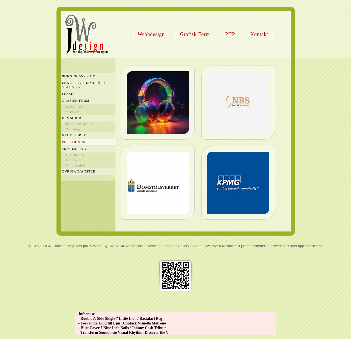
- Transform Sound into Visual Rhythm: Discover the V (122, 332)
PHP (230, 34)
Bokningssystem (79, 76)
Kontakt (259, 34)
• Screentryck (74, 107)
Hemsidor (71, 118)
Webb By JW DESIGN (110, 246)
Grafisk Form (195, 34)
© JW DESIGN (39, 246)
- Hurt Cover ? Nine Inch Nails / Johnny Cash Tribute (120, 328)
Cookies (58, 246)
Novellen (154, 246)
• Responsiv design (79, 124)
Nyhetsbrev (74, 135)
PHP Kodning (74, 142)
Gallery (183, 246)
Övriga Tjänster (78, 171)
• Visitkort (72, 112)
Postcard (136, 246)
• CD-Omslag (74, 155)
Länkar (169, 246)
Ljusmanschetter (252, 246)
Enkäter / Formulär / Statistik (83, 85)
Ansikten (314, 246)
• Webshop (72, 129)
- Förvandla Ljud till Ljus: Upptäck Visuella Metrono (120, 323)
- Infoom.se (85, 314)
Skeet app (296, 246)
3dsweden (276, 246)
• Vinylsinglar (75, 165)
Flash (68, 94)
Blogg (197, 246)
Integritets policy (79, 246)
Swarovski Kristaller (220, 246)
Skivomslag (74, 149)
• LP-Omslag (74, 160)
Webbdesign (151, 34)
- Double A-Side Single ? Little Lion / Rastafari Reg (118, 319)
